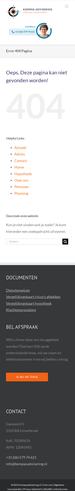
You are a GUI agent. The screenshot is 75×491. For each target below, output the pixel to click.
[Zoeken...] (34, 241)
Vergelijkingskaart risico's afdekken (33, 296)
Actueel (20, 147)
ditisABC (48, 489)
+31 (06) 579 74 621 (21, 457)
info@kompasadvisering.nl (26, 464)
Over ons (21, 180)
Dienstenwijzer (18, 290)
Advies (19, 154)
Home (19, 167)
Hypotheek (23, 174)
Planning (21, 193)
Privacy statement (32, 489)
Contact (20, 160)
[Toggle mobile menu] (67, 6)
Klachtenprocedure (21, 310)
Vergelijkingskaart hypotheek (29, 303)
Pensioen (21, 186)
